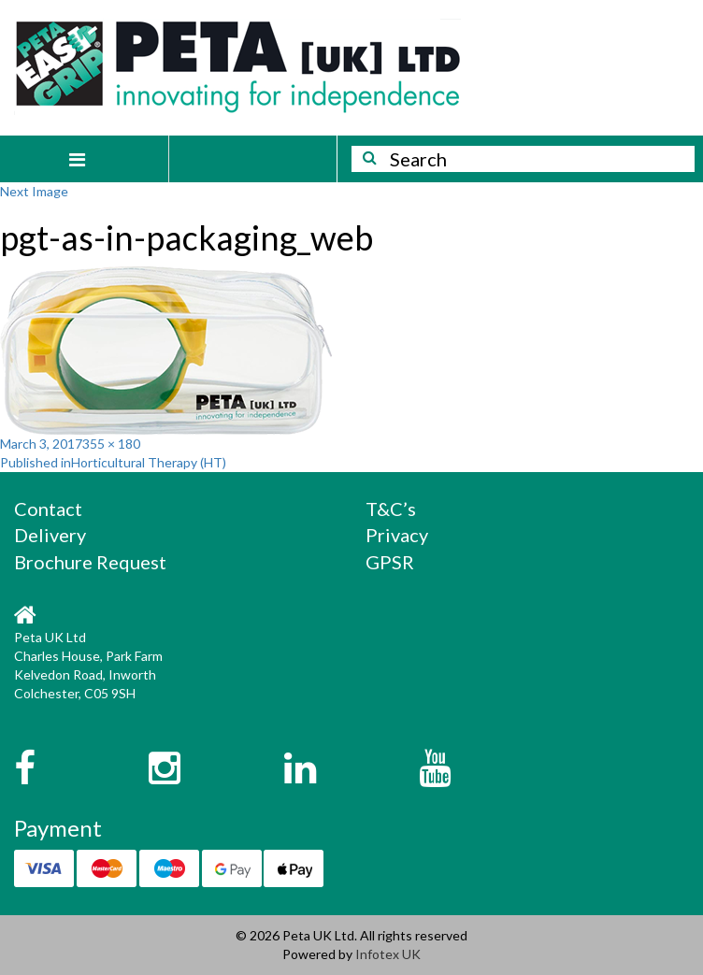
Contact (48, 508)
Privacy (397, 534)
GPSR (390, 562)
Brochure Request (90, 562)
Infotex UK (388, 954)
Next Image (34, 191)
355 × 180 (111, 444)
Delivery (50, 534)
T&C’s (391, 508)
